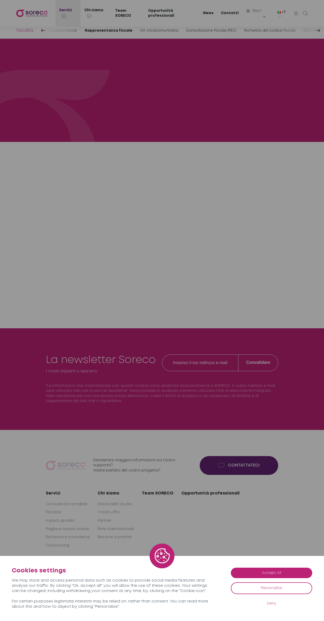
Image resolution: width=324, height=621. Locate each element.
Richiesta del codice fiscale (270, 30)
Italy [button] (253, 11)
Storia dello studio (115, 504)
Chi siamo (108, 493)
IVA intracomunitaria (159, 30)
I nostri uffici (109, 512)
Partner (104, 520)
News (208, 13)
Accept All (271, 572)
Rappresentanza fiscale (108, 30)
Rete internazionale (116, 529)
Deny (271, 603)
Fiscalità (24, 30)
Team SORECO (123, 13)
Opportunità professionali (161, 13)
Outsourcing (57, 545)
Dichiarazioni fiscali (59, 30)
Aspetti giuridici (60, 520)
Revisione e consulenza (68, 537)
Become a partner (115, 537)
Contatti (230, 13)
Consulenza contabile (66, 504)
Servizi (53, 493)
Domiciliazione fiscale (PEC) (211, 30)
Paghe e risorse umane (67, 529)
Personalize (271, 588)
